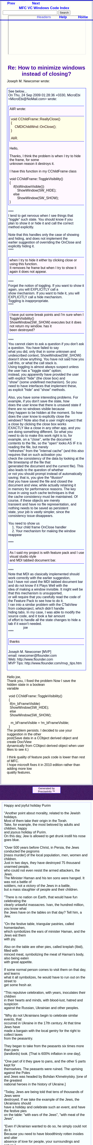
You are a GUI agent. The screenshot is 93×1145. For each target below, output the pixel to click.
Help (63, 17)
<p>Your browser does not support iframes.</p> (47, 35)
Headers (44, 17)
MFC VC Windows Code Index (44, 8)
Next (36, 3)
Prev (11, 3)
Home (83, 17)
